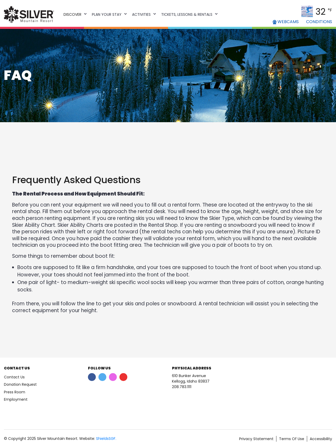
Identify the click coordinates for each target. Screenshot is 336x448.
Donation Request (20, 384)
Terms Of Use (291, 438)
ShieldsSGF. (106, 438)
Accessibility (321, 438)
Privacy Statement (256, 438)
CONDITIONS (319, 22)
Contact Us (14, 377)
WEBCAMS (286, 22)
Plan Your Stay (107, 14)
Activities (141, 14)
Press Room (14, 392)
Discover (72, 14)
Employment (16, 399)
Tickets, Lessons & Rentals (186, 14)
